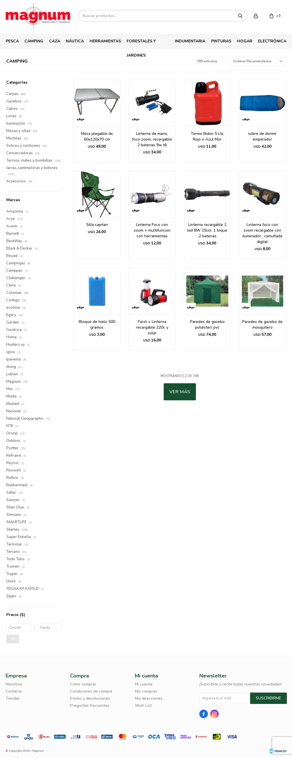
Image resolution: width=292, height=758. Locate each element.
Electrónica (272, 41)
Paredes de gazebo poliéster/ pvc (207, 324)
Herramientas (105, 41)
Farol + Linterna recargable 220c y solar (152, 327)
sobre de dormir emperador (262, 136)
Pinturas (221, 41)
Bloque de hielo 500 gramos (97, 324)
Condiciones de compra (91, 691)
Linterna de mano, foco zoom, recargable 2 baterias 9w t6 (152, 139)
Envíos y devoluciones (90, 698)
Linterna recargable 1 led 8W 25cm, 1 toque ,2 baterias (207, 230)
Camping (34, 41)
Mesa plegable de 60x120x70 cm (97, 136)
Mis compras (146, 691)
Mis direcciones (149, 698)
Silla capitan (97, 224)
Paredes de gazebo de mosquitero (262, 324)
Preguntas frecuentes (90, 705)
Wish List (143, 705)
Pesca (12, 41)
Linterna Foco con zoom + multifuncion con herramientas (152, 230)
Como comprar (83, 684)
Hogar (244, 41)
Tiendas (13, 698)
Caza (54, 41)
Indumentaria (190, 41)
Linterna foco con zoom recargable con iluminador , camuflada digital (262, 233)
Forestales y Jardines (141, 43)
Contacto (14, 691)
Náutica (75, 41)
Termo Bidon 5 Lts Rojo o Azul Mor (207, 136)
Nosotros (14, 684)
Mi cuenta (143, 684)
